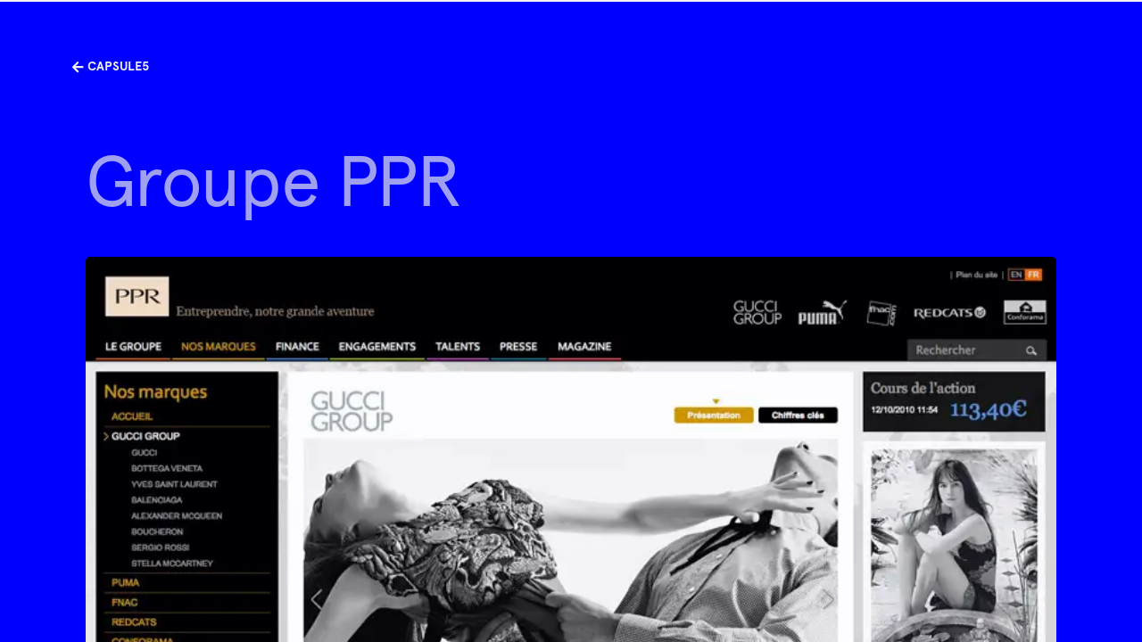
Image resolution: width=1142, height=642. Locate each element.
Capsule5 (110, 66)
